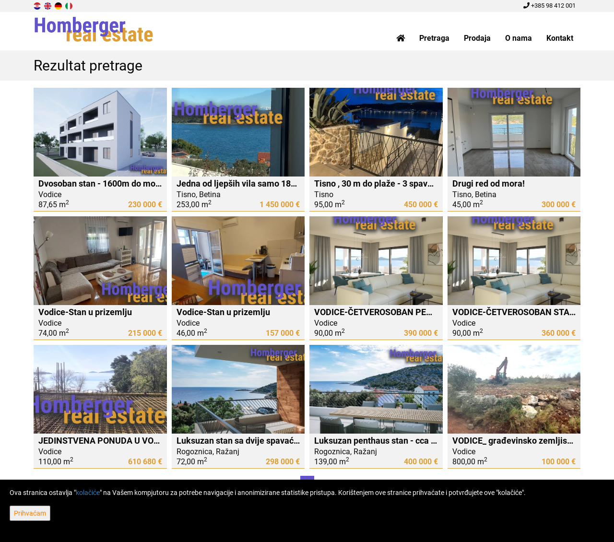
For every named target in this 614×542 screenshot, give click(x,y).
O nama (518, 38)
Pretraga (434, 38)
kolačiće (88, 492)
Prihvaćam (30, 513)
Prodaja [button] (477, 38)
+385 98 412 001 (549, 5)
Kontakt (559, 38)
